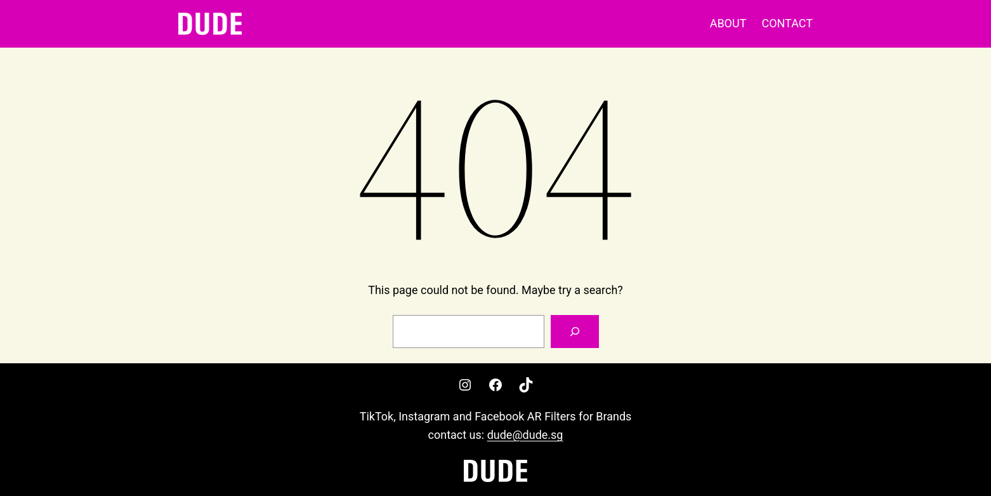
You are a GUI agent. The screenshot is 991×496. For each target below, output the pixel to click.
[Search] (575, 331)
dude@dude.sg (525, 434)
